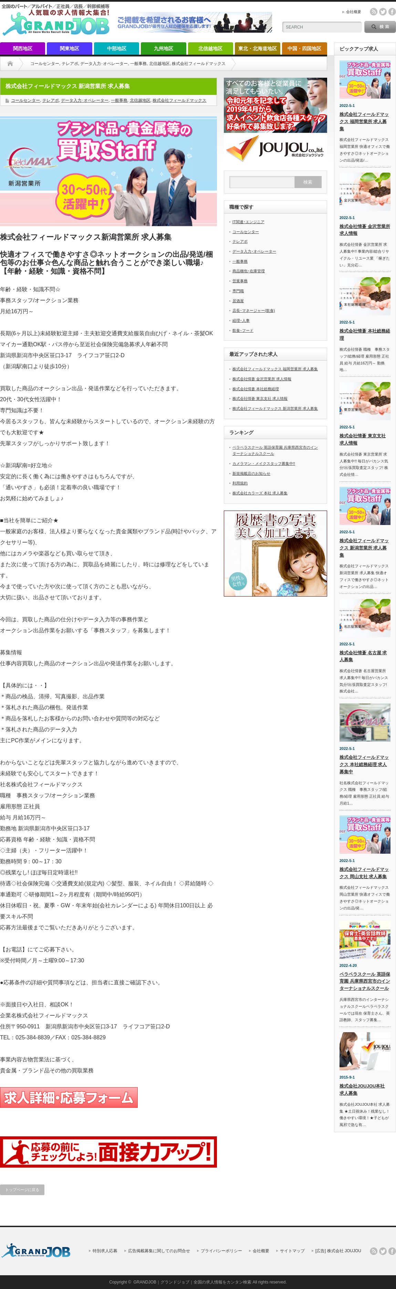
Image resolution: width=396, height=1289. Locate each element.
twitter (383, 11)
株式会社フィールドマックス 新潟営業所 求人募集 (275, 408)
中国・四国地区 (304, 48)
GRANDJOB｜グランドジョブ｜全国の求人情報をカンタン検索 (192, 1282)
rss (373, 11)
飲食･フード (242, 330)
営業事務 (240, 281)
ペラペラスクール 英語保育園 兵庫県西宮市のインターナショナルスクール (365, 981)
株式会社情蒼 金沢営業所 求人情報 (261, 379)
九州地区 (163, 48)
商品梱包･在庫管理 (248, 271)
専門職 (238, 291)
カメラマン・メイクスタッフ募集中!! (263, 463)
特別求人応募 (105, 1250)
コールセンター (44, 63)
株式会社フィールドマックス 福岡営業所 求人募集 (275, 369)
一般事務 (138, 63)
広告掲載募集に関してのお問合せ (159, 1250)
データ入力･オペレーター (104, 63)
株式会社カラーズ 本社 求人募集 (260, 493)
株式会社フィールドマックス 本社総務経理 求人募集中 (364, 764)
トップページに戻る (22, 1190)
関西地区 (22, 48)
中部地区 (116, 48)
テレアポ (70, 63)
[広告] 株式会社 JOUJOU (338, 1250)
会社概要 (353, 12)
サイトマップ (292, 1250)
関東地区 (69, 48)
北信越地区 (210, 48)
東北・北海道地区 (257, 48)
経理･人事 (241, 320)
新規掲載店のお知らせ (251, 473)
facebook (392, 11)
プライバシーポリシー (221, 1250)
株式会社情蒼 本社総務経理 (255, 389)
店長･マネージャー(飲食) (253, 310)
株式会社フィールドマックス (199, 63)
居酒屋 (238, 301)
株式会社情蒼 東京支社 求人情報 (260, 398)
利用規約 (240, 483)
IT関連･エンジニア (248, 222)
